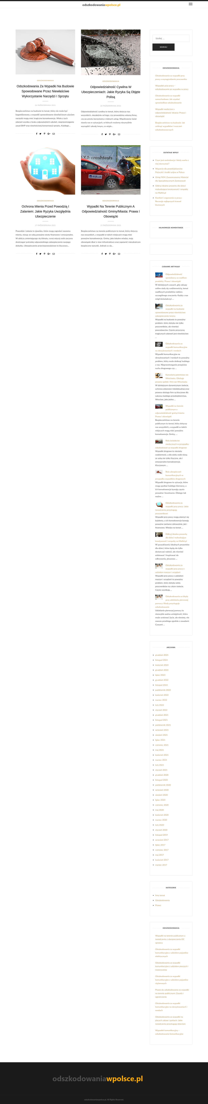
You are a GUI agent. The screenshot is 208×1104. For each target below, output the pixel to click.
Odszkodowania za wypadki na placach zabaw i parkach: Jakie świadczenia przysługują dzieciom (170, 1020)
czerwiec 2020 (162, 805)
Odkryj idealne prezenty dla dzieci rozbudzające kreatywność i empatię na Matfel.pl (171, 189)
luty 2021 (159, 765)
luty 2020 (159, 825)
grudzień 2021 (161, 715)
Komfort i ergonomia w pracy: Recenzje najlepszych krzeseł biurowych (168, 201)
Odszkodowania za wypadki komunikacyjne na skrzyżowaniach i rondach (171, 347)
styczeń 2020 (161, 830)
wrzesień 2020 (162, 790)
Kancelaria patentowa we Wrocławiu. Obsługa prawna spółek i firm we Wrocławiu (171, 378)
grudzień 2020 (161, 775)
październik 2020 (163, 785)
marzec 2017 (161, 865)
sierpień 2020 (161, 795)
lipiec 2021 (160, 740)
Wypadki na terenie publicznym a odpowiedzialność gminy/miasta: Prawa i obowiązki (111, 211)
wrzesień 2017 (162, 840)
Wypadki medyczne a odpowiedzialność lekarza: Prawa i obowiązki (170, 112)
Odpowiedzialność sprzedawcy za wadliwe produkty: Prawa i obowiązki (171, 277)
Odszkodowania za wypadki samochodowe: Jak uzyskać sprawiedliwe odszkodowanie (168, 99)
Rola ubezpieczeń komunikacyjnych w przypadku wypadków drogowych (170, 475)
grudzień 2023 (161, 670)
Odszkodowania (45, 80)
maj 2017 (159, 855)
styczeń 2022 (161, 710)
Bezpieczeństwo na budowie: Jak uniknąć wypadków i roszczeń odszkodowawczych (170, 126)
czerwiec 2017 (162, 850)
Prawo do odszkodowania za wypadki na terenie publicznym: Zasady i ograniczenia (172, 993)
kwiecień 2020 (162, 815)
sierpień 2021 (161, 735)
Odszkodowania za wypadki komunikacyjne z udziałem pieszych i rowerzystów (171, 966)
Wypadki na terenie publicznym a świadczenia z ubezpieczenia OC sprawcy (170, 939)
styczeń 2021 (161, 770)
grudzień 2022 (161, 680)
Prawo (158, 905)
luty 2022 (159, 705)
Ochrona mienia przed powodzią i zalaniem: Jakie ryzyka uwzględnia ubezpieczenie (45, 211)
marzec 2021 (161, 760)
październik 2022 (163, 690)
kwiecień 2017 (162, 860)
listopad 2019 (161, 835)
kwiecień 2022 (162, 695)
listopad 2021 (161, 720)
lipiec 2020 (160, 800)
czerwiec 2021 (162, 745)
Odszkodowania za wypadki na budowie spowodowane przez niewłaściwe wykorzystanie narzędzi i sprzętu (45, 91)
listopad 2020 (161, 780)
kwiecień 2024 (162, 665)
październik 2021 (163, 725)
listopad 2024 (161, 660)
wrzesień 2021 (162, 730)
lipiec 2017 (160, 845)
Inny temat (160, 895)
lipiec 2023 (160, 675)
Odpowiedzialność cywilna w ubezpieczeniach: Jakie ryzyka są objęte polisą (111, 91)
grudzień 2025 (161, 655)
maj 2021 (159, 750)
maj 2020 (159, 810)
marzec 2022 (161, 700)
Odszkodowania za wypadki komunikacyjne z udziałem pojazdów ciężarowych (171, 980)
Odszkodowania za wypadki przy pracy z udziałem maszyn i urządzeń (169, 568)
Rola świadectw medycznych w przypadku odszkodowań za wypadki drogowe (172, 444)
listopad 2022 (161, 685)
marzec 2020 (161, 820)
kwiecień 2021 (162, 755)
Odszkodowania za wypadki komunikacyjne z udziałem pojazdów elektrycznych (171, 952)
